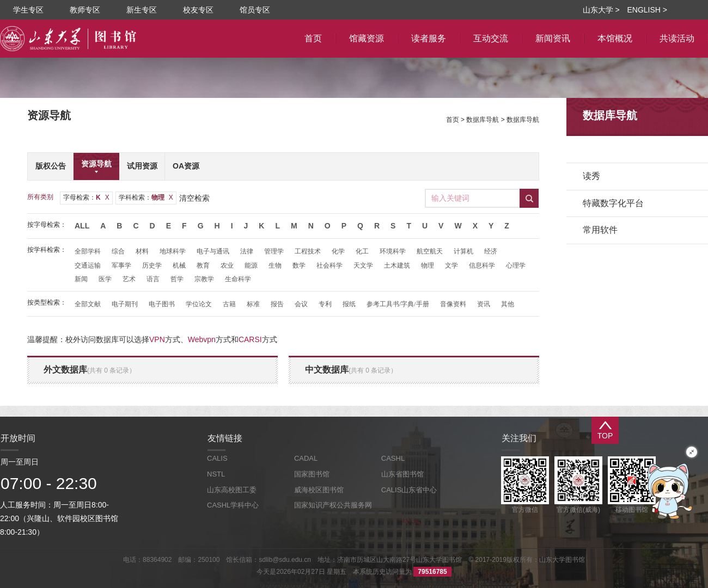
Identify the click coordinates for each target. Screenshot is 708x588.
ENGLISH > (647, 9)
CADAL (306, 458)
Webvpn (202, 339)
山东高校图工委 (232, 490)
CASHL (393, 458)
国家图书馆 (311, 474)
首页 (452, 119)
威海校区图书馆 (319, 490)
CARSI (250, 339)
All (82, 225)
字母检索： (86, 197)
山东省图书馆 (402, 474)
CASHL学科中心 (233, 505)
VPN (157, 339)
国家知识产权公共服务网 (333, 505)
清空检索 (194, 198)
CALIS (217, 458)
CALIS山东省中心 (409, 490)
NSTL (216, 474)
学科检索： (146, 197)
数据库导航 (482, 119)
